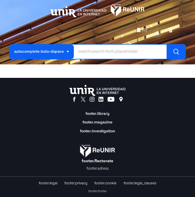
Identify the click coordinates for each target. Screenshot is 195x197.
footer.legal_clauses (140, 183)
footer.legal (48, 183)
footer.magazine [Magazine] (97, 122)
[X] (83, 99)
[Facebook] (74, 99)
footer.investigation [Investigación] (97, 131)
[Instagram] (92, 99)
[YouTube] (111, 99)
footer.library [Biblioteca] (97, 114)
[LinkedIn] (101, 99)
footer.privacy (75, 183)
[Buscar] (176, 52)
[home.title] (97, 9)
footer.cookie (105, 183)
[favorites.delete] (171, 30)
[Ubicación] (121, 99)
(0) (141, 30)
